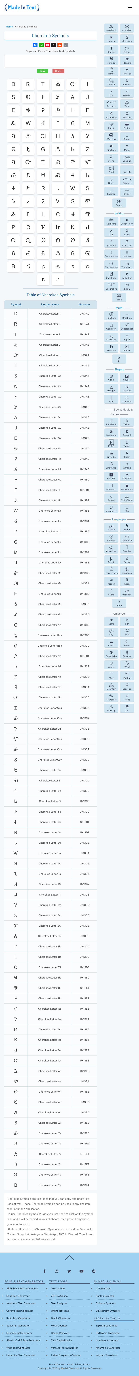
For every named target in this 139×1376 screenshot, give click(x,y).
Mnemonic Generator (108, 1347)
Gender (127, 93)
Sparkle (127, 180)
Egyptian (127, 549)
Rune (119, 603)
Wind (127, 664)
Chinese (111, 538)
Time (127, 104)
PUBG (111, 443)
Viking (111, 592)
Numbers (111, 315)
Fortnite (111, 476)
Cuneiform (127, 538)
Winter (111, 664)
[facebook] (44, 1271)
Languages (119, 519)
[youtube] (81, 1271)
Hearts (111, 38)
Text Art (111, 104)
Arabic (111, 527)
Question (127, 243)
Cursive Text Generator (19, 1310)
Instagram (111, 433)
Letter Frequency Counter (66, 1355)
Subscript (111, 337)
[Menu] (129, 7)
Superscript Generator (19, 1333)
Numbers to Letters (107, 1340)
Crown (111, 158)
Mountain (111, 686)
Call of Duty (127, 498)
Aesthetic (111, 28)
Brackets (127, 315)
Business (127, 82)
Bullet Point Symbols (108, 1310)
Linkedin (111, 454)
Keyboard (111, 221)
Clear (58, 71)
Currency (127, 38)
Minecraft (111, 487)
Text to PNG (58, 1288)
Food (111, 170)
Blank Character (60, 1318)
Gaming (127, 465)
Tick (111, 232)
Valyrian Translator (106, 1355)
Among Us (111, 508)
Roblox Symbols (105, 1295)
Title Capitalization (62, 1340)
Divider (127, 192)
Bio (127, 508)
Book (119, 297)
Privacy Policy (82, 1364)
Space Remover (60, 1333)
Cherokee (111, 549)
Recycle (127, 115)
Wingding (111, 136)
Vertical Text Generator (64, 1347)
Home (9, 26)
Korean (111, 581)
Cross (127, 232)
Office (127, 126)
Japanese (127, 570)
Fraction (111, 348)
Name (111, 180)
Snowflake (111, 654)
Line (111, 399)
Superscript (127, 326)
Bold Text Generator (18, 1295)
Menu (127, 147)
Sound (119, 203)
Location (127, 686)
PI (119, 359)
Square (127, 377)
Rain (127, 632)
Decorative (111, 286)
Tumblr (126, 443)
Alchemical (111, 115)
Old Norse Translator (108, 1333)
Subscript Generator (18, 1325)
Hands (111, 71)
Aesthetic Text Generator (20, 1303)
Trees (127, 697)
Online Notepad (60, 1310)
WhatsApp (111, 465)
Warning (111, 708)
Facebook (111, 422)
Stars (111, 621)
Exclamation (111, 254)
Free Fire (127, 476)
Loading (127, 159)
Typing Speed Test (106, 1325)
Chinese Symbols (106, 1303)
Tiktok (127, 454)
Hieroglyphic (111, 570)
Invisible (127, 172)
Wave (111, 675)
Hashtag (127, 254)
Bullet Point (127, 221)
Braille (127, 527)
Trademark (127, 264)
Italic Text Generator (18, 1318)
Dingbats (111, 147)
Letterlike (127, 275)
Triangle (111, 388)
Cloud (111, 643)
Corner (126, 136)
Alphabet (127, 28)
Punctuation (111, 264)
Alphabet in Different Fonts (22, 1288)
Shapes (119, 369)
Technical (111, 60)
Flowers (127, 60)
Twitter (126, 422)
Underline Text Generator (20, 1355)
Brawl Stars (127, 487)
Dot (111, 93)
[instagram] (56, 1271)
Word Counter (59, 1325)
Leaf (127, 708)
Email (127, 286)
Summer (127, 654)
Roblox (111, 498)
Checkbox (111, 275)
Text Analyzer (59, 1303)
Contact (61, 1364)
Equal (127, 337)
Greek (111, 559)
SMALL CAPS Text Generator (23, 1340)
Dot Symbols (103, 1288)
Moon (127, 643)
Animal (111, 82)
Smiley (127, 49)
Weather (127, 675)
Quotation (111, 243)
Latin (127, 581)
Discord (127, 433)
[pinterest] (93, 1271)
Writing (119, 213)
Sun (127, 621)
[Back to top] (69, 1259)
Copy (42, 71)
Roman (126, 348)
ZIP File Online (59, 1295)
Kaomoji (111, 191)
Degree (111, 49)
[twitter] (69, 1271)
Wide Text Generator (18, 1347)
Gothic (127, 559)
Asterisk (127, 71)
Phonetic (127, 592)
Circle (111, 377)
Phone (111, 126)
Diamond (127, 399)
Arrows (127, 388)
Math (119, 307)
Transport (111, 697)
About (70, 1364)
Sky (111, 632)
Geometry (111, 326)
